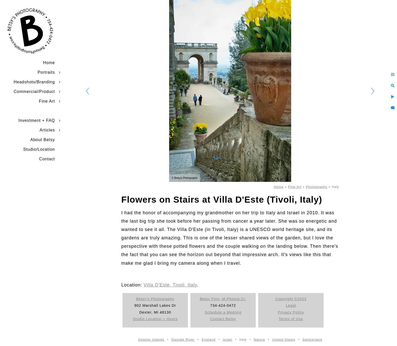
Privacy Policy (291, 312)
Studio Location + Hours (155, 319)
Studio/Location (39, 149)
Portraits (46, 72)
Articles (47, 130)
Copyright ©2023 (290, 299)
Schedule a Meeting (223, 312)
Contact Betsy (223, 319)
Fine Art (47, 101)
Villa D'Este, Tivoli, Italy (170, 284)
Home (49, 63)
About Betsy (42, 140)
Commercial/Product (34, 91)
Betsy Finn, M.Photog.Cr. (223, 299)
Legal (291, 305)
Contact (47, 159)
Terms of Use (291, 319)
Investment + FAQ (36, 120)
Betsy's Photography (155, 299)
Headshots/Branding (34, 82)
